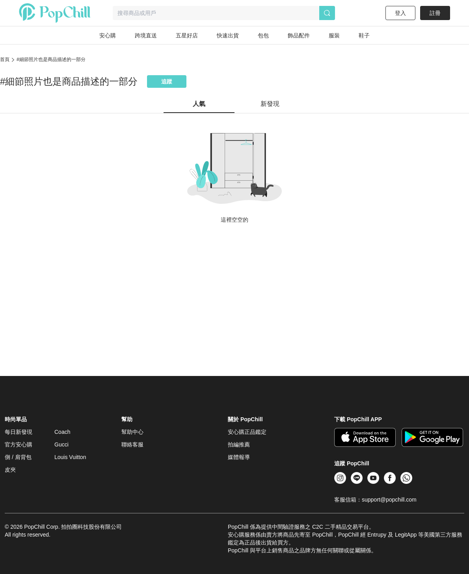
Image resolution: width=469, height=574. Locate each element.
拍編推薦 (239, 444)
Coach (62, 432)
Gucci (61, 444)
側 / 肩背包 (18, 457)
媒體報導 (239, 457)
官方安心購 (18, 444)
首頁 (4, 59)
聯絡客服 (132, 444)
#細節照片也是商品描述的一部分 (51, 59)
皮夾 (10, 470)
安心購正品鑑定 (247, 432)
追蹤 (166, 81)
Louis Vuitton (70, 457)
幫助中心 (132, 432)
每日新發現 (18, 432)
